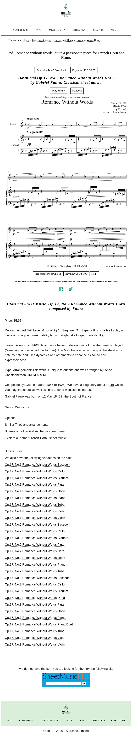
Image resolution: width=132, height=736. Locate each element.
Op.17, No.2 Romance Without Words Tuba (34, 571)
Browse (10, 431)
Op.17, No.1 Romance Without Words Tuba (34, 504)
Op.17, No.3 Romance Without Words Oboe (35, 611)
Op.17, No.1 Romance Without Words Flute (34, 484)
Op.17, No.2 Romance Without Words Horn (34, 551)
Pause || (77, 90)
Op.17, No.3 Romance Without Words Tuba (34, 631)
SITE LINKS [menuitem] (79, 30)
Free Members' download (48, 273)
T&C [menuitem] (82, 720)
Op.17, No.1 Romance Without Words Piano (35, 498)
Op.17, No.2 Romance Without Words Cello (35, 531)
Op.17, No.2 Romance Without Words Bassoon (37, 524)
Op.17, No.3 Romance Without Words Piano (35, 617)
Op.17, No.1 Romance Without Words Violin (35, 518)
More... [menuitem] (115, 29)
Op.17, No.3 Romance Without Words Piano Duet (39, 624)
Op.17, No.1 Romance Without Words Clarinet (36, 478)
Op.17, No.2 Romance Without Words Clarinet (36, 538)
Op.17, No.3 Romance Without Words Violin (35, 644)
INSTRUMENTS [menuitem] (50, 720)
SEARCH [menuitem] (98, 30)
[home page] (66, 10)
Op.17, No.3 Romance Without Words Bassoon (37, 578)
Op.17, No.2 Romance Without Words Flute (34, 544)
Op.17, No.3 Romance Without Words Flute (34, 604)
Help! (94, 273)
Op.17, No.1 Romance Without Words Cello (35, 471)
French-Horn (38, 438)
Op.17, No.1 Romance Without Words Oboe (35, 491)
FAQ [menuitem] (9, 720)
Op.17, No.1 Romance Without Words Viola (34, 511)
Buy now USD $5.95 (84, 70)
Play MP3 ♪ (58, 90)
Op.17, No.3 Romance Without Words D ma (35, 598)
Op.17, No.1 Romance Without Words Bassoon (37, 464)
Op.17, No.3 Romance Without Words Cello (35, 584)
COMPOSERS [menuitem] (20, 30)
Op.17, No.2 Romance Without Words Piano (35, 564)
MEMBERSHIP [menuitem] (57, 30)
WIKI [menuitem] (38, 30)
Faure (77, 308)
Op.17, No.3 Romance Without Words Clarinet (36, 591)
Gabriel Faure (38, 431)
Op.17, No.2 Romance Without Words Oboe (35, 558)
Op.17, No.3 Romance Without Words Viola (34, 638)
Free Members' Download (51, 70)
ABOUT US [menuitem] (119, 720)
